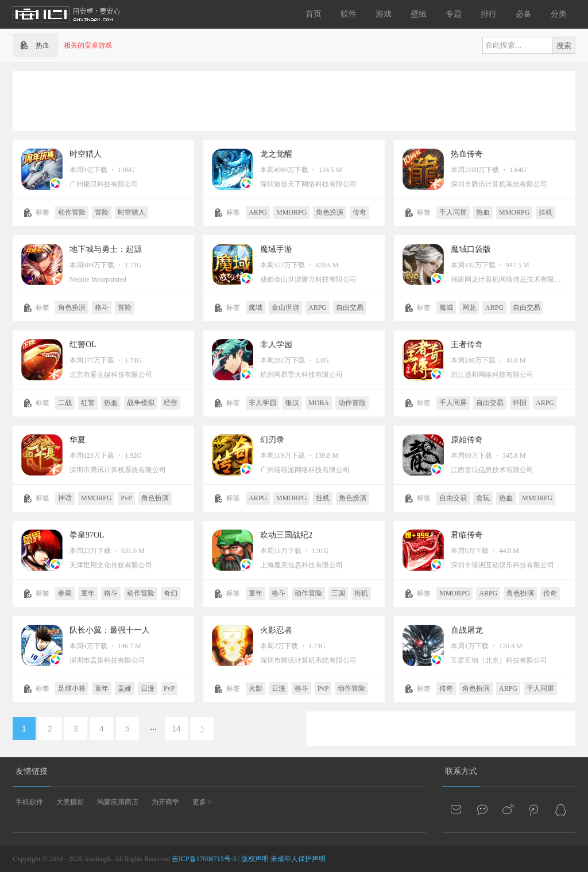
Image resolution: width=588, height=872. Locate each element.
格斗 (102, 307)
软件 (349, 14)
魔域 (255, 307)
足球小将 (72, 688)
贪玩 (483, 498)
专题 (454, 14)
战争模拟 (140, 403)
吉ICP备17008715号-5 (204, 859)
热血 (483, 212)
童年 (88, 593)
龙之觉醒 (276, 154)
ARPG (258, 212)
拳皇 (65, 593)
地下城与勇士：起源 (105, 249)
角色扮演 (329, 212)
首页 (313, 14)
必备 (524, 14)
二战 (65, 403)
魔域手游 (276, 249)
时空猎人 (85, 154)
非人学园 (276, 344)
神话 (65, 498)
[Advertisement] (294, 100)
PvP (126, 498)
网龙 (469, 307)
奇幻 (170, 593)
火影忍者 (276, 630)
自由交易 (349, 307)
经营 (170, 403)
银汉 (292, 403)
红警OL (82, 344)
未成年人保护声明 (298, 859)
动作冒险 (72, 212)
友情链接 (32, 771)
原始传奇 (467, 439)
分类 (559, 14)
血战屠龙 (467, 630)
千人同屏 (453, 212)
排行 (489, 14)
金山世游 (285, 307)
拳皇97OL (87, 535)
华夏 (77, 439)
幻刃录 (272, 439)
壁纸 (419, 14)
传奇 (359, 212)
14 (176, 728)
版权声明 (255, 859)
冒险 (102, 212)
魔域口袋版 (471, 249)
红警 (88, 403)
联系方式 (461, 771)
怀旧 (520, 403)
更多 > (202, 802)
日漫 (147, 688)
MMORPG (291, 212)
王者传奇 (467, 344)
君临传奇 (467, 535)
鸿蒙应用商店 (117, 802)
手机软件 (29, 802)
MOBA (318, 403)
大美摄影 (70, 802)
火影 (255, 688)
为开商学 (165, 802)
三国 (338, 593)
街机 (361, 593)
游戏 (384, 14)
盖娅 (124, 688)
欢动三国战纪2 (286, 535)
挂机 (545, 212)
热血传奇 (467, 154)
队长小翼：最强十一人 (109, 630)
